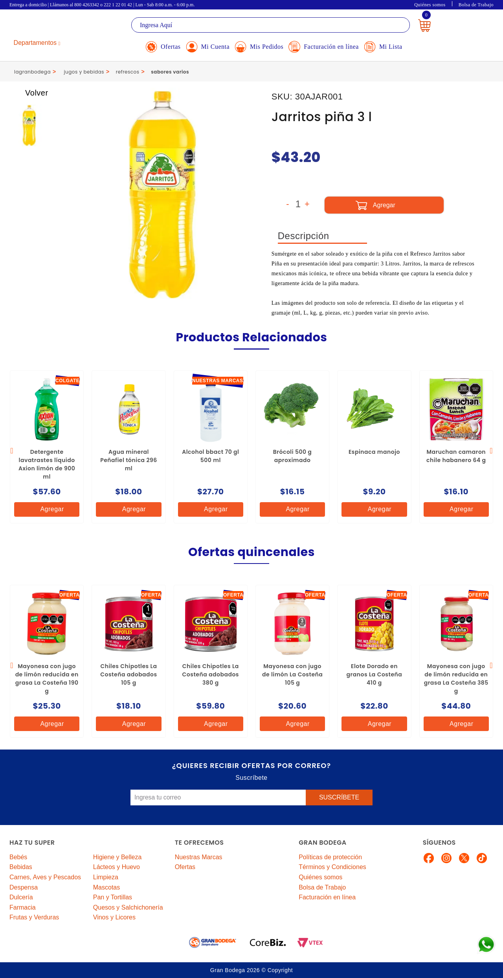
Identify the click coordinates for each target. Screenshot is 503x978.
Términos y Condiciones (332, 867)
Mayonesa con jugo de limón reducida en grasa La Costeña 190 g (47, 678)
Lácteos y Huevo (116, 867)
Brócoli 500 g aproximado (292, 456)
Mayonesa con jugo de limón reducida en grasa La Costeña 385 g (456, 678)
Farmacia (22, 907)
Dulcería (21, 897)
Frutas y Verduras (34, 917)
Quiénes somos (430, 4)
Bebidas (20, 867)
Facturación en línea (327, 897)
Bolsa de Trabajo (476, 4)
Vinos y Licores (114, 917)
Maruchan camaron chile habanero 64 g (456, 456)
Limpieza (105, 877)
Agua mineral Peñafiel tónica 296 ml (128, 460)
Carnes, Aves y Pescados (45, 877)
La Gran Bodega (45, 26)
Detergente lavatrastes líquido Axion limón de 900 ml (46, 464)
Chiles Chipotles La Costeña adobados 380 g (210, 674)
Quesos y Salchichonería (128, 907)
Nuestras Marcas (198, 857)
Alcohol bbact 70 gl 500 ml (210, 456)
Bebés (18, 857)
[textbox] (270, 25)
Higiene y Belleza (117, 857)
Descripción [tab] (303, 235)
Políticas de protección (330, 857)
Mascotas (106, 887)
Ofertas (185, 867)
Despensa (23, 887)
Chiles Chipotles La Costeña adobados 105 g (128, 674)
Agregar (46, 509)
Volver (29, 92)
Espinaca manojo (374, 452)
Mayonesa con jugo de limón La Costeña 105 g (292, 674)
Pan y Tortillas (112, 897)
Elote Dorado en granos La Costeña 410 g (374, 674)
